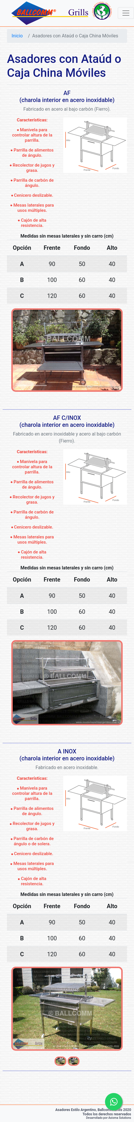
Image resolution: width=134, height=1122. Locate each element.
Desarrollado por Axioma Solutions (108, 1117)
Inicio (17, 36)
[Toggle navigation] (126, 13)
